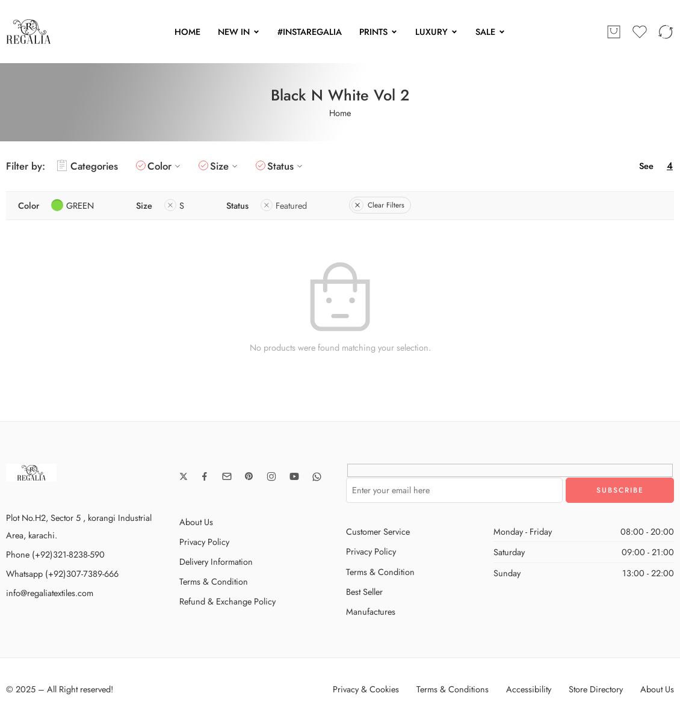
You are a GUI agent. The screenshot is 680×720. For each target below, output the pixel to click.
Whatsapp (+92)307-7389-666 (62, 573)
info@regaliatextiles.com (49, 592)
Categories (87, 166)
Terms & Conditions (452, 689)
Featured (284, 205)
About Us (196, 521)
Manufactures (370, 611)
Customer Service (378, 531)
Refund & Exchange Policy (227, 601)
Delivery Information (216, 561)
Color (165, 166)
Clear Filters (377, 205)
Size (225, 166)
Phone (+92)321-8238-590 (55, 554)
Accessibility (528, 689)
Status (286, 166)
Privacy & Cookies (366, 689)
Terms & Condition (213, 581)
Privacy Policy (204, 541)
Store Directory (596, 689)
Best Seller (364, 591)
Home (340, 112)
